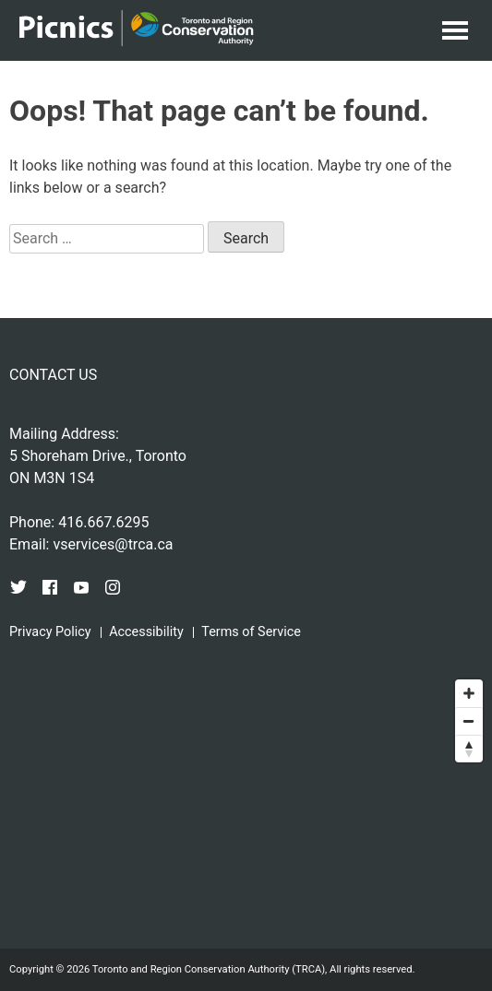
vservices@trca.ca (113, 544)
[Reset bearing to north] (469, 748)
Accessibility (146, 632)
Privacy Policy (50, 632)
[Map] (246, 808)
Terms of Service (251, 632)
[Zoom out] (469, 721)
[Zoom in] (469, 693)
